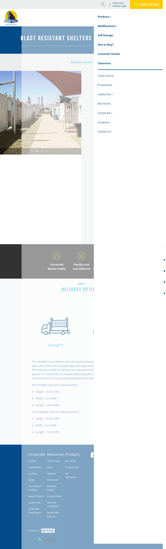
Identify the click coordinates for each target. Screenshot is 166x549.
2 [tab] (37, 151)
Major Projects (36, 496)
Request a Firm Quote (115, 222)
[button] (164, 247)
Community (35, 467)
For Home (70, 460)
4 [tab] (46, 151)
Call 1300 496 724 (104, 207)
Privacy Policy (54, 496)
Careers (33, 473)
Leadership (35, 502)
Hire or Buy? (53, 460)
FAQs (50, 467)
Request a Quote (81, 62)
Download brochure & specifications (124, 231)
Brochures (52, 479)
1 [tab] (32, 151)
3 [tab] (42, 151)
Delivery (51, 473)
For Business (72, 467)
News (32, 479)
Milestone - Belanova (124, 478)
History (32, 460)
